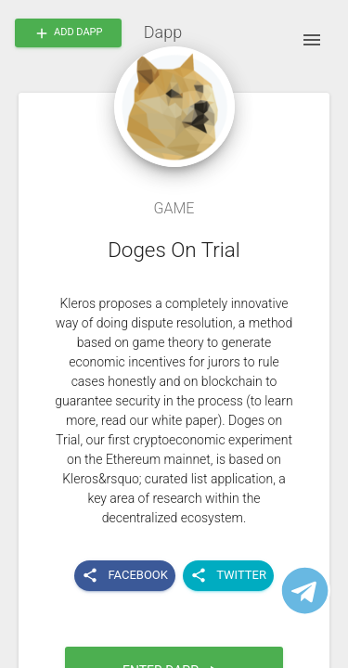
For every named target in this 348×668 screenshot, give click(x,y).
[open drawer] (312, 40)
